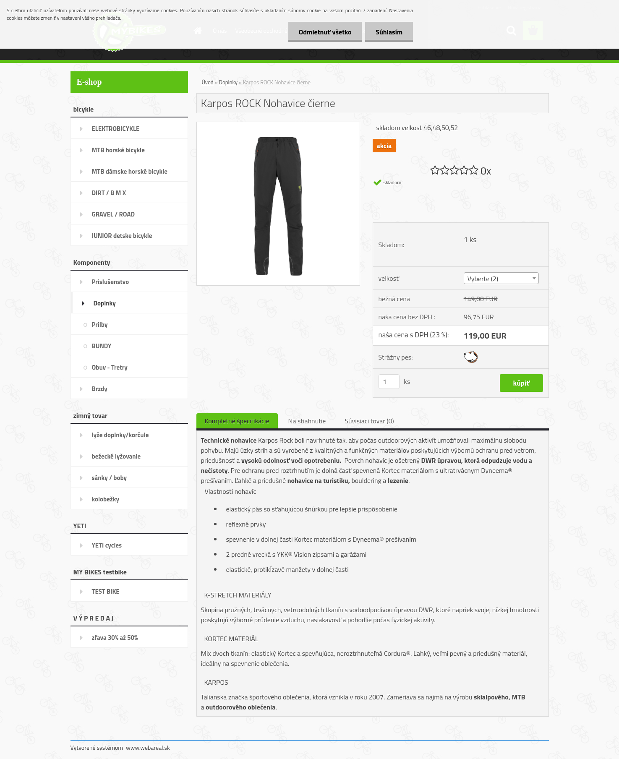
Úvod (208, 82)
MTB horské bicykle (118, 150)
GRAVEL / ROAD (113, 214)
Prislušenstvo (110, 282)
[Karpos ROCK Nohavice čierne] (278, 125)
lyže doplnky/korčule (120, 435)
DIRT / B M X (109, 193)
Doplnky (105, 303)
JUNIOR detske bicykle (122, 235)
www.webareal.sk (148, 747)
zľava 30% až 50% (115, 637)
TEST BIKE (106, 591)
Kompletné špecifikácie (237, 421)
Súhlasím (389, 32)
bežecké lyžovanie (116, 456)
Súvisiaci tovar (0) (369, 421)
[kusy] (389, 381)
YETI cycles (107, 545)
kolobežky (105, 499)
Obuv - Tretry (110, 367)
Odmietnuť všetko (324, 32)
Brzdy (99, 389)
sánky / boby (109, 478)
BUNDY (102, 346)
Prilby (100, 324)
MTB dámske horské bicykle (129, 171)
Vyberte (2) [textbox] (483, 279)
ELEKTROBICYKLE (116, 128)
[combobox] (501, 278)
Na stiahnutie (307, 421)
